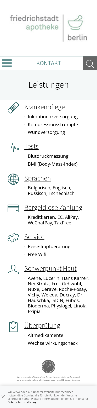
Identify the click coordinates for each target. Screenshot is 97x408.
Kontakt (48, 63)
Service (34, 236)
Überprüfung (42, 325)
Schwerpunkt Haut (50, 268)
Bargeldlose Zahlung (53, 207)
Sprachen (37, 178)
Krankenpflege (44, 106)
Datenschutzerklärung (22, 402)
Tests (31, 146)
